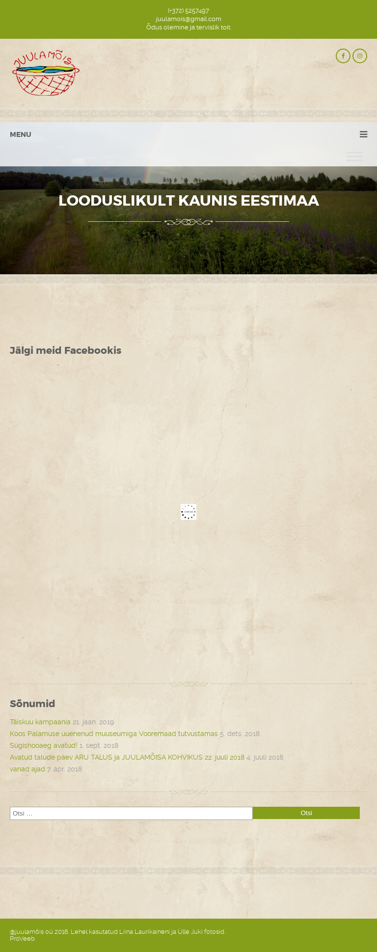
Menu (20, 134)
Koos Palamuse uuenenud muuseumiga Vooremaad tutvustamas (114, 734)
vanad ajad (27, 769)
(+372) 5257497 (188, 10)
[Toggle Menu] (354, 156)
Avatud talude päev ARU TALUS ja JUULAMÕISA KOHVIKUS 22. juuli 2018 (127, 757)
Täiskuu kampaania (40, 722)
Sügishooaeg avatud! (44, 745)
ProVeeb (22, 938)
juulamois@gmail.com (188, 19)
